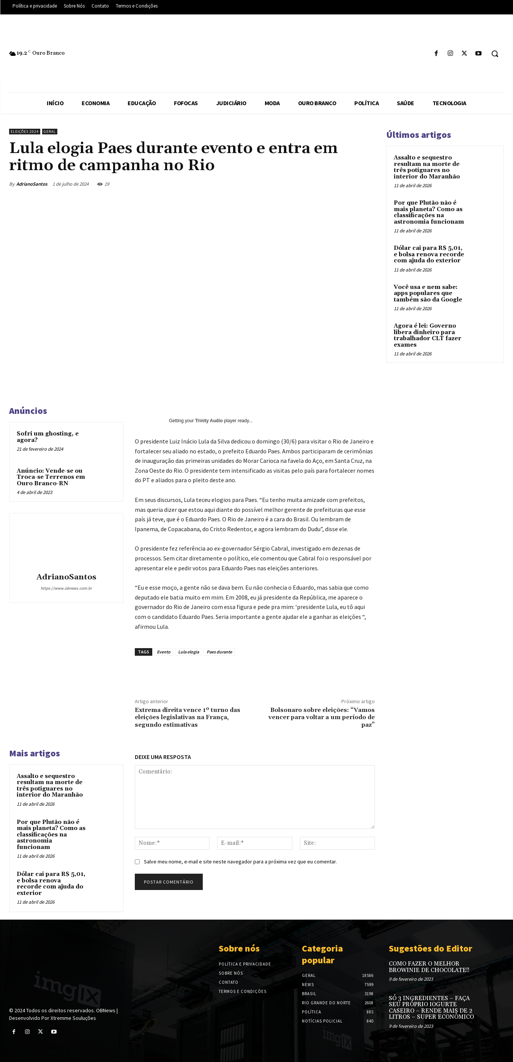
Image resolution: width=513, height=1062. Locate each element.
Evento (163, 652)
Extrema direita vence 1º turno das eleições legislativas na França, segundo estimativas (187, 717)
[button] (495, 53)
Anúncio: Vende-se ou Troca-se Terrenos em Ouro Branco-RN (51, 477)
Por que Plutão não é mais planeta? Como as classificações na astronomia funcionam (51, 835)
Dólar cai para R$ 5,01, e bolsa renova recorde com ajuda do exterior (51, 884)
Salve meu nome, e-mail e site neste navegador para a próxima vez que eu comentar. (240, 861)
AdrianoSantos (31, 184)
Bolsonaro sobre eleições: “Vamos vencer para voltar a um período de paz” (321, 717)
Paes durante (219, 652)
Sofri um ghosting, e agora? (48, 437)
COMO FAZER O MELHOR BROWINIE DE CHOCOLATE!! (429, 967)
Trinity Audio (209, 420)
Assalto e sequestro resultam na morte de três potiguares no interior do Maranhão (50, 786)
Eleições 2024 (24, 131)
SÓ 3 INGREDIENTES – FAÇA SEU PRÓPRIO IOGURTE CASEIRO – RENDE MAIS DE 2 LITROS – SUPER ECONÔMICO (431, 1008)
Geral (49, 131)
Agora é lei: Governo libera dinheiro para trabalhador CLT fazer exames (427, 335)
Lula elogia (188, 652)
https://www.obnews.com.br (66, 588)
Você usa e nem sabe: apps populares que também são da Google (428, 293)
